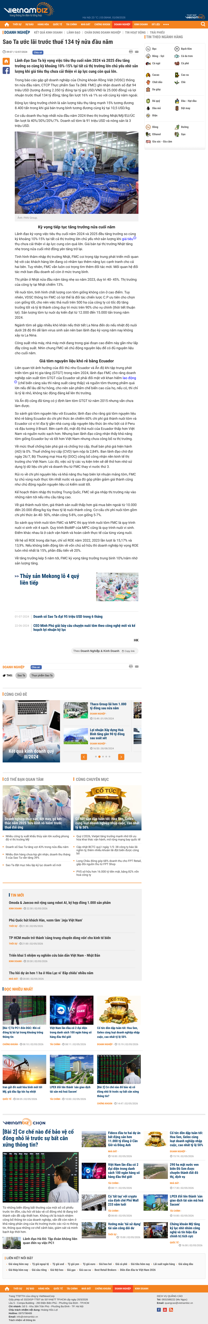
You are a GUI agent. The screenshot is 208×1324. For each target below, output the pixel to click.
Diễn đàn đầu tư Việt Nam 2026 (137, 1270)
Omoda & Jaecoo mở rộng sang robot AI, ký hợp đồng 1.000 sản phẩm (60, 903)
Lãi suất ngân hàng (164, 1264)
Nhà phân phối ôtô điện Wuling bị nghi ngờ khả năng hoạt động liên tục (88, 734)
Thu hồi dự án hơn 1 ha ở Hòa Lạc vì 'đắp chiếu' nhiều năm (51, 973)
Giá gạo (71, 1270)
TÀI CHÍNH (71, 24)
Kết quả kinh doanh (48, 32)
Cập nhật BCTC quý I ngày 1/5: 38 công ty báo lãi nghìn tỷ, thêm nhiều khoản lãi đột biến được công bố (107, 850)
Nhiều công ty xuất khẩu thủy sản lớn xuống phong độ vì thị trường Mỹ (37, 838)
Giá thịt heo (56, 1270)
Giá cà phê (121, 1264)
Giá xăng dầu (185, 1264)
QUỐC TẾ (57, 24)
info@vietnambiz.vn (27, 1316)
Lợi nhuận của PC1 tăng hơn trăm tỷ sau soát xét (88, 706)
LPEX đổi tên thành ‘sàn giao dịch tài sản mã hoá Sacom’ (70, 1089)
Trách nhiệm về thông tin (22, 1320)
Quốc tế (7, 1099)
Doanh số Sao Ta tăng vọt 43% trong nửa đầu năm (37, 847)
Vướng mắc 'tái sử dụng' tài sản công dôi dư (124, 1226)
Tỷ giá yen (73, 1264)
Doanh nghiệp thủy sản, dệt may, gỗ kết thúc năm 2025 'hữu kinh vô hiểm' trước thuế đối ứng (33, 823)
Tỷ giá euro (89, 1264)
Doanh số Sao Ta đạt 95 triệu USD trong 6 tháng (68, 617)
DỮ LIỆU (156, 24)
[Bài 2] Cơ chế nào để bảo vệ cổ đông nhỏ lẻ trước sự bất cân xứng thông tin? (118, 1091)
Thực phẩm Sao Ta (42, 675)
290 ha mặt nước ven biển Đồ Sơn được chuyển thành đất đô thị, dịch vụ (184, 1171)
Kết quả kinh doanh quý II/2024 (31, 754)
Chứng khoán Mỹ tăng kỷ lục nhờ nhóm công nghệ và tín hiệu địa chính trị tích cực (185, 1230)
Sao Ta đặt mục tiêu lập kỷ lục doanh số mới (33, 865)
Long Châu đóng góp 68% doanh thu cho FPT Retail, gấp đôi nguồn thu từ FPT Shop (108, 862)
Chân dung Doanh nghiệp (103, 32)
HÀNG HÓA (43, 24)
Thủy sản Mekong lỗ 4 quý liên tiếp (49, 579)
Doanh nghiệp (17, 32)
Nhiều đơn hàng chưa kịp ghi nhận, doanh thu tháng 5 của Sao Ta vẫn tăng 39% (38, 856)
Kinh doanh (15, 908)
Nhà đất (13, 978)
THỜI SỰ (17, 24)
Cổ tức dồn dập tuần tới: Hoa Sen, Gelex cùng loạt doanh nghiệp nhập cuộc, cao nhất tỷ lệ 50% (107, 823)
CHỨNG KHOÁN (102, 24)
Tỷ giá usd (58, 1264)
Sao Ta (21, 675)
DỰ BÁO (30, 24)
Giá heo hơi (105, 1264)
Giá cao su (85, 1270)
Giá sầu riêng (39, 1270)
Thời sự (13, 926)
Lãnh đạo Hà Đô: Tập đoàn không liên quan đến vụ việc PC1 (50, 1241)
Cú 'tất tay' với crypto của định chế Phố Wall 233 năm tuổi (123, 1200)
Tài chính (55, 1044)
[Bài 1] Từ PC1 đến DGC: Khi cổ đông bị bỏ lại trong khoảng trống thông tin (23, 1032)
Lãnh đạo (73, 32)
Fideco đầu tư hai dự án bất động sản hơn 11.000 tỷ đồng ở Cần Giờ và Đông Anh (124, 1139)
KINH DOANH (141, 24)
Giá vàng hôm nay (19, 1264)
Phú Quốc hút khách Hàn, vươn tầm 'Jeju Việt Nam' (45, 920)
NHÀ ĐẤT (85, 24)
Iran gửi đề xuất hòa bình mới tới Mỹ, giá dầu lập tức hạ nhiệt (22, 1089)
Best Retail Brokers (106, 1270)
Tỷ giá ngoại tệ (40, 1264)
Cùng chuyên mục (92, 779)
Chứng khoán (10, 1044)
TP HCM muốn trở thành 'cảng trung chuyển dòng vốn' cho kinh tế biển (60, 938)
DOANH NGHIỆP (122, 24)
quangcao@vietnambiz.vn (179, 1303)
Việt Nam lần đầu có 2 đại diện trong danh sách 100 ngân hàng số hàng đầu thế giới (71, 1032)
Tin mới (17, 895)
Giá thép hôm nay (18, 1270)
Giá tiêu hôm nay (140, 1264)
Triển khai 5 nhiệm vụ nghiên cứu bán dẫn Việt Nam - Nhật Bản (54, 955)
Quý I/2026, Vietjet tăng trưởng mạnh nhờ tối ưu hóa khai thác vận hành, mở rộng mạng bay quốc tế (108, 838)
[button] (84, 757)
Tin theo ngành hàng (164, 37)
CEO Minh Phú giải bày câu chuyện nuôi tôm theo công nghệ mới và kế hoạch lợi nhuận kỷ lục (84, 628)
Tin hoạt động (135, 32)
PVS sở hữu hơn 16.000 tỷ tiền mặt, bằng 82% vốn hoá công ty (107, 873)
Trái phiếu (157, 32)
